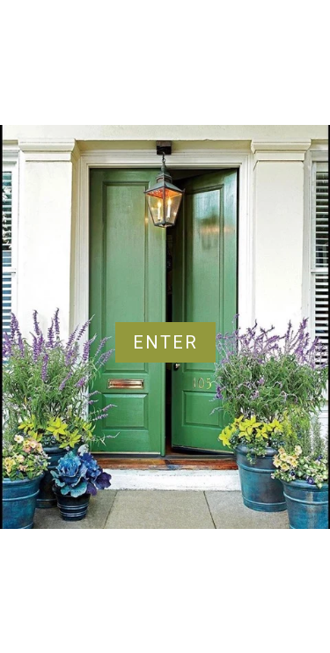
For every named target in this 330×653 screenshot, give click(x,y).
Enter (165, 342)
